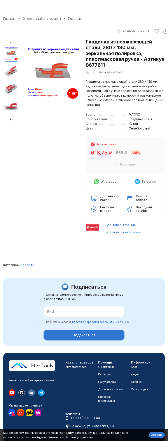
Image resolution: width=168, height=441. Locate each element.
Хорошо (157, 434)
